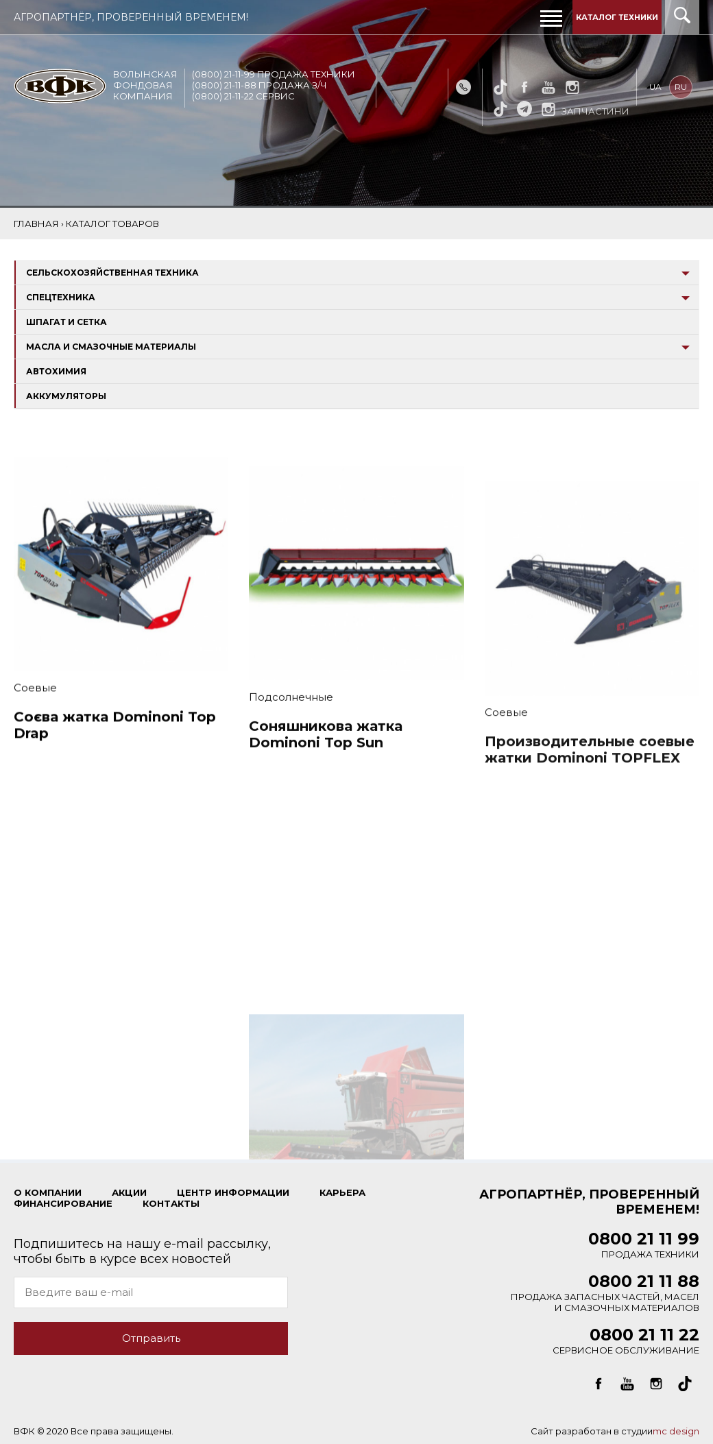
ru (682, 87)
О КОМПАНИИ (48, 1192)
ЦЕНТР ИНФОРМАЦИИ (233, 1192)
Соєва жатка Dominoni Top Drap (115, 739)
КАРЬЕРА (342, 1192)
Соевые (35, 701)
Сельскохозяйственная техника (112, 272)
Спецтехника (60, 297)
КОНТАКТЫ (171, 1203)
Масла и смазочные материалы (111, 346)
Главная (36, 223)
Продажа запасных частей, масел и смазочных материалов (605, 1295)
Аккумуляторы (66, 396)
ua (657, 87)
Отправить (151, 1338)
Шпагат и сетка (66, 322)
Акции (129, 1192)
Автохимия (56, 371)
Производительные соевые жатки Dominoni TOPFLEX (589, 783)
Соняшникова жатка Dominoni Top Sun (325, 757)
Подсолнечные (291, 719)
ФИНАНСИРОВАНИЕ (63, 1203)
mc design (676, 1430)
